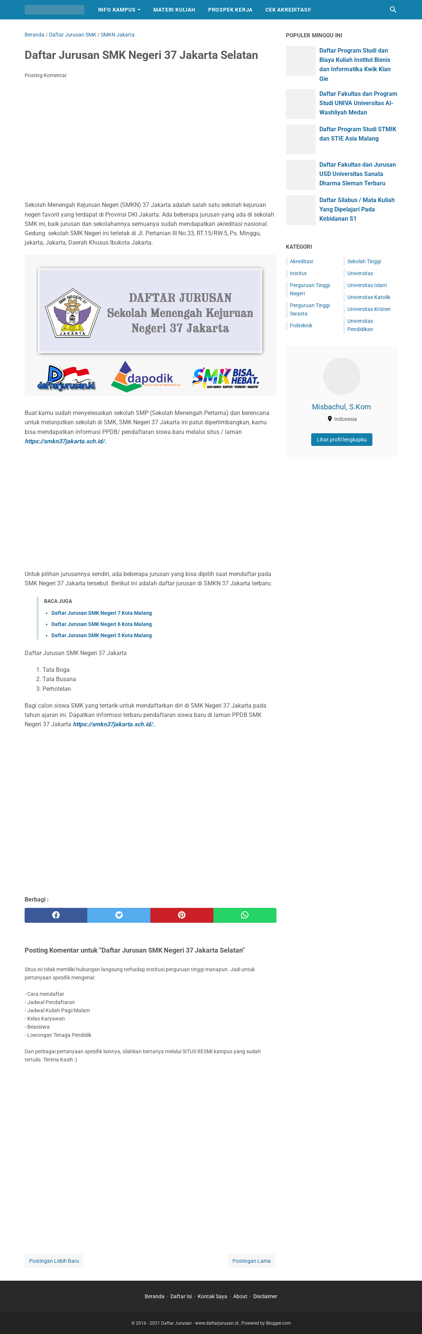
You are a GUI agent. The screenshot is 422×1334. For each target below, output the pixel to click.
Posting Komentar (46, 75)
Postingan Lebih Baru (54, 1261)
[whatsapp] (244, 915)
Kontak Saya (212, 1296)
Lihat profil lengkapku (342, 440)
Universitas (360, 273)
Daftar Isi (181, 1296)
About (240, 1296)
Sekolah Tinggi (364, 261)
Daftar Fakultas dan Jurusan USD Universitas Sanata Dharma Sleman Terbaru (357, 174)
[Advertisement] (150, 140)
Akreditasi (301, 261)
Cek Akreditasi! (288, 10)
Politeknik (301, 325)
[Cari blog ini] (393, 9)
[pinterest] (181, 915)
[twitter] (118, 915)
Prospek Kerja (230, 10)
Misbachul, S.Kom (341, 406)
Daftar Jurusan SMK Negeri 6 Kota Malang (101, 624)
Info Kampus (117, 10)
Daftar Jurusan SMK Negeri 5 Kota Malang (101, 635)
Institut (298, 273)
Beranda (155, 1296)
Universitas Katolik (368, 297)
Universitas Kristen (369, 309)
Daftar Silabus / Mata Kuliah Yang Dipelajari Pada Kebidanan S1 (357, 209)
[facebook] (56, 915)
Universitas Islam (367, 285)
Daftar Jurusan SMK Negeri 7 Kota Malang (101, 613)
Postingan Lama (251, 1261)
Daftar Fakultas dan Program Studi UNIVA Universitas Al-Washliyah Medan (358, 103)
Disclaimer (265, 1296)
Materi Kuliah (174, 10)
